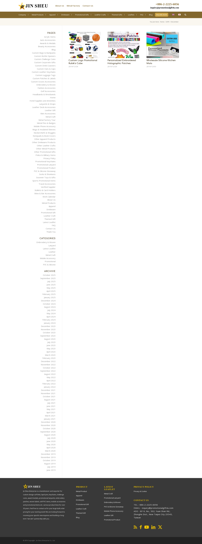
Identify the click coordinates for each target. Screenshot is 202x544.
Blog (54, 49)
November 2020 (48, 425)
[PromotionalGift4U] (33, 6)
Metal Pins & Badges (46, 123)
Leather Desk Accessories (44, 107)
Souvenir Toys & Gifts (46, 177)
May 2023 (51, 348)
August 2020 (50, 434)
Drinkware (51, 209)
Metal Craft (51, 116)
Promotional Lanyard (46, 164)
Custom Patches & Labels (44, 78)
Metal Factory (73, 5)
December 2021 (48, 390)
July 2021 (51, 403)
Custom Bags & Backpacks (44, 53)
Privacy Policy (49, 158)
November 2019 (48, 457)
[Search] (185, 14)
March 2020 (50, 450)
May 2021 (51, 409)
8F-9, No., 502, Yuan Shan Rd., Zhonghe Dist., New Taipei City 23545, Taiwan (153, 514)
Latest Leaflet (49, 222)
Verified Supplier (48, 187)
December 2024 (48, 300)
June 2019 (51, 470)
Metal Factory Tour (47, 120)
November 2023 (48, 329)
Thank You (51, 231)
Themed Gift (50, 219)
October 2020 (49, 428)
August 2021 (50, 399)
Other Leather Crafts (46, 145)
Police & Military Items (46, 155)
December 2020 (48, 422)
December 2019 (48, 454)
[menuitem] (60, 6)
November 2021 (48, 393)
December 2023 (48, 326)
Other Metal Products (46, 148)
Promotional (50, 261)
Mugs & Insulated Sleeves (44, 129)
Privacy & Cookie (140, 491)
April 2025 (51, 291)
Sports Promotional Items (44, 180)
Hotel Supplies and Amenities (43, 100)
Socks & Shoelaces (47, 174)
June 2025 (51, 284)
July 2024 (51, 310)
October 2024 (49, 304)
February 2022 (49, 383)
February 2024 (49, 319)
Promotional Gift (48, 212)
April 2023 (51, 351)
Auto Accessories (48, 40)
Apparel (52, 206)
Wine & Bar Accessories (45, 193)
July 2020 (51, 438)
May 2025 (51, 288)
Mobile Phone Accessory (45, 126)
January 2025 (50, 297)
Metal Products (49, 203)
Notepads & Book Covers (44, 136)
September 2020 (48, 431)
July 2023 (51, 342)
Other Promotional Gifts (45, 152)
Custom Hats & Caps (46, 69)
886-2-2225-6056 (149, 504)
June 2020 (51, 441)
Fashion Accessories (47, 88)
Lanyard (52, 245)
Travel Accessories (47, 184)
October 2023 (49, 332)
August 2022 (50, 374)
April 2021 (51, 412)
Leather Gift (50, 110)
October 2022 (49, 367)
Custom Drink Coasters (45, 65)
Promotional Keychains (45, 161)
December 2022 (48, 361)
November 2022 (48, 364)
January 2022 (50, 387)
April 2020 (51, 447)
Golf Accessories (48, 91)
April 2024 (51, 316)
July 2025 (51, 281)
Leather (52, 252)
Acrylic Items (50, 37)
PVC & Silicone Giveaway (45, 171)
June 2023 (51, 345)
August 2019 (50, 463)
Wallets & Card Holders (45, 190)
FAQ (54, 225)
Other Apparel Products (45, 139)
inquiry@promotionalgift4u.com (164, 8)
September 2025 (48, 278)
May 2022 (51, 377)
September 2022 (48, 371)
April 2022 (51, 380)
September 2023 (48, 335)
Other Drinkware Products (44, 142)
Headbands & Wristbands (44, 94)
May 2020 (51, 444)
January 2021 (50, 419)
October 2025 (49, 275)
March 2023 (50, 355)
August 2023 (50, 339)
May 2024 (51, 313)
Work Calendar (49, 196)
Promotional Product (46, 168)
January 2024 (50, 323)
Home (53, 97)
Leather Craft (50, 215)
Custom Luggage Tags (45, 75)
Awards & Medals (48, 43)
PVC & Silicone (49, 264)
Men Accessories (48, 113)
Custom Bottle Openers (45, 56)
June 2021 (51, 406)
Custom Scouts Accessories (43, 81)
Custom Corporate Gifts (45, 62)
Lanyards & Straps (47, 104)
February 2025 (49, 294)
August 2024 (50, 307)
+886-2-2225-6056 (167, 4)
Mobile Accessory (48, 258)
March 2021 (50, 415)
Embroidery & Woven (46, 84)
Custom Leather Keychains (44, 72)
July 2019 (51, 466)
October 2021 (49, 396)
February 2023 (49, 358)
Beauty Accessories (47, 46)
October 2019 (49, 460)
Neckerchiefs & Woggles (45, 132)
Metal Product (81, 491)
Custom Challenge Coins (45, 59)
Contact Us (88, 5)
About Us (59, 5)
